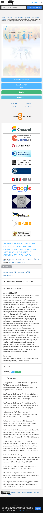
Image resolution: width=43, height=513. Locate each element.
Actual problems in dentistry (22, 17)
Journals (9, 17)
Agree (38, 508)
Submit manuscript (34, 7)
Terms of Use (20, 510)
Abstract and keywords (13, 288)
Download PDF (21, 86)
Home (3, 17)
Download (17, 371)
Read (12, 371)
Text (14, 106)
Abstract (28, 103)
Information (14, 103)
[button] (2, 2)
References (28, 106)
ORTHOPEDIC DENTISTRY (17, 262)
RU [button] (41, 2)
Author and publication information (18, 281)
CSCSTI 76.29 (6, 266)
